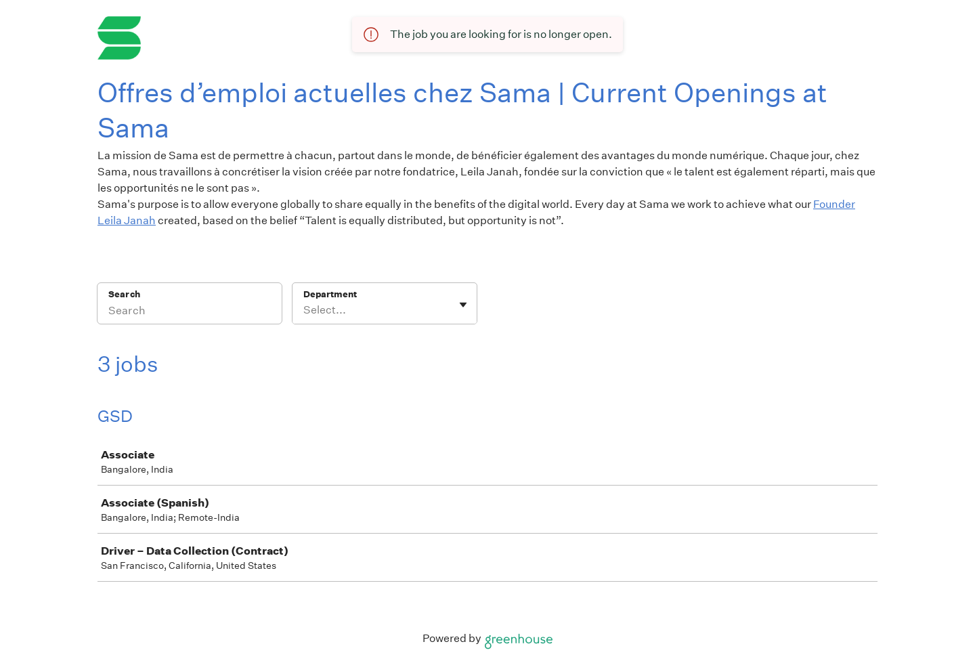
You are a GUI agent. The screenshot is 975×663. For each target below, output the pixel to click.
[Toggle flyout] (463, 305)
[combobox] (304, 310)
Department (330, 294)
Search (124, 294)
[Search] (190, 312)
